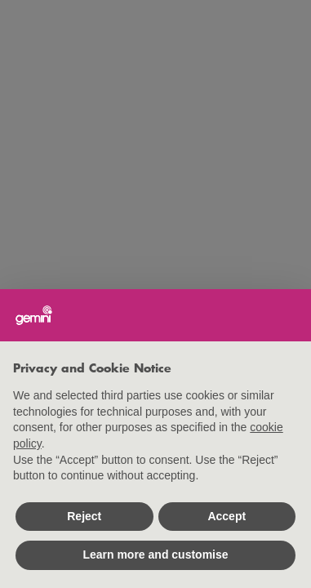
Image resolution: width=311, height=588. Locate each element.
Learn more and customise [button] (155, 554)
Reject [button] (84, 516)
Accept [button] (226, 516)
